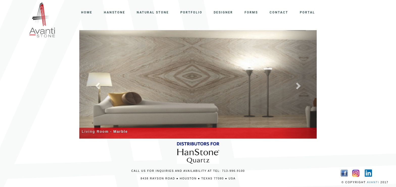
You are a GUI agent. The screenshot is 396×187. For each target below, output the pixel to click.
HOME (86, 12)
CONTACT (278, 12)
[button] (97, 84)
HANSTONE (114, 12)
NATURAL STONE (153, 12)
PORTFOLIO (191, 12)
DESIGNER (223, 12)
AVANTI (373, 182)
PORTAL (307, 12)
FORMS (251, 12)
